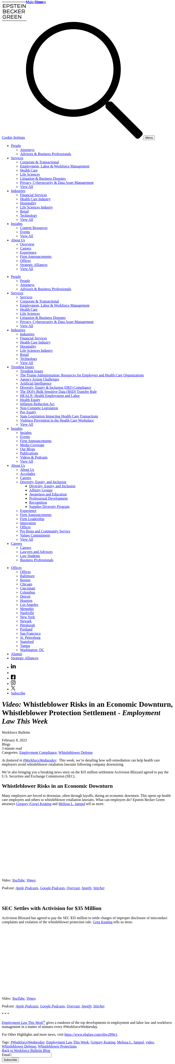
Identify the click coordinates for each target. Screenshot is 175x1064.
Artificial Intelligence (35, 383)
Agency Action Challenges (39, 379)
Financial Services (33, 195)
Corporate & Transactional (39, 162)
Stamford (27, 642)
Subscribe (18, 693)
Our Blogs (27, 449)
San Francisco (30, 633)
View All (26, 187)
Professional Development (48, 498)
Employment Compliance (38, 752)
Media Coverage (32, 445)
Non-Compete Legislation (39, 408)
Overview (27, 244)
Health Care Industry (35, 199)
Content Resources (33, 228)
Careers (25, 248)
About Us (18, 240)
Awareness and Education (48, 494)
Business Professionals (36, 560)
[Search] (85, 137)
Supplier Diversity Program (49, 507)
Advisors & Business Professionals (45, 154)
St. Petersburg (30, 637)
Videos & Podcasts (34, 457)
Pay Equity (28, 412)
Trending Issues (22, 367)
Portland (26, 629)
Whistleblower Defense (76, 752)
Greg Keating (103, 922)
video (150, 1042)
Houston (26, 600)
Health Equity (30, 400)
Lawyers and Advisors (36, 552)
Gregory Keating (103, 1042)
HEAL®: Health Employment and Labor (50, 396)
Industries (18, 191)
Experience (28, 252)
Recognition (38, 502)
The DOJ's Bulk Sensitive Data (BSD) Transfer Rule (58, 392)
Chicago (26, 584)
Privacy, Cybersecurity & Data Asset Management (56, 183)
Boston (25, 580)
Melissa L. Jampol (71, 804)
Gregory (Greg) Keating (33, 804)
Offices (25, 261)
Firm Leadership (32, 519)
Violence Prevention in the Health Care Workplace (57, 420)
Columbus (27, 592)
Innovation (28, 523)
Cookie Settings (13, 137)
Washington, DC (32, 650)
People (16, 146)
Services (17, 158)
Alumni (16, 654)
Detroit (25, 596)
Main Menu (34, 2)
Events (25, 232)
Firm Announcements (35, 256)
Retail (24, 211)
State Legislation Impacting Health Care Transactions (59, 416)
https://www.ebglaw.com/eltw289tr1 (91, 1034)
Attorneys (27, 150)
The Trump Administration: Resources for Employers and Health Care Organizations (82, 375)
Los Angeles (29, 605)
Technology (28, 215)
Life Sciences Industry (36, 207)
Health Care (29, 170)
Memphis (27, 609)
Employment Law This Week (23, 1023)
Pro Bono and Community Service (45, 531)
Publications (29, 453)
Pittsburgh (27, 625)
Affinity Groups (40, 490)
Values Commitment (35, 535)
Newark (26, 621)
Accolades (27, 474)
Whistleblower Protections (57, 1046)
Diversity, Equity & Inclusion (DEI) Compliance (55, 387)
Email (6, 1055)
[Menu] (149, 137)
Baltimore (27, 576)
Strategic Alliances (33, 265)
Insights (17, 224)
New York (27, 617)
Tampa (25, 646)
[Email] (31, 1055)
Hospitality (28, 203)
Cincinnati (27, 588)
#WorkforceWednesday (39, 760)
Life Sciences (30, 174)
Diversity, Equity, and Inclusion (43, 482)
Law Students (30, 556)
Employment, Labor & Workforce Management (55, 166)
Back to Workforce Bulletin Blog (26, 1050)
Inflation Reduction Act (37, 404)
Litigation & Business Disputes (43, 178)
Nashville (27, 613)
